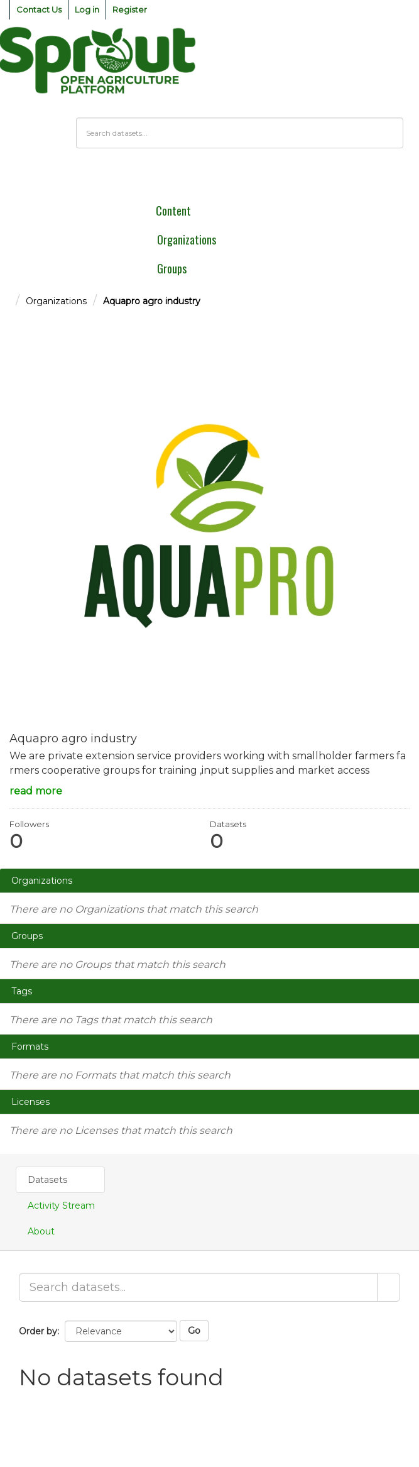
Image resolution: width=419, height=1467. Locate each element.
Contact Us (39, 9)
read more (35, 791)
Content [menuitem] (173, 210)
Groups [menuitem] (172, 268)
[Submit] (388, 1287)
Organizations (56, 301)
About (41, 1231)
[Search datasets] (239, 133)
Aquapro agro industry (151, 301)
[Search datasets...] (198, 1287)
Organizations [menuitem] (186, 239)
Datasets (47, 1179)
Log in (87, 9)
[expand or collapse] (403, 178)
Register (129, 9)
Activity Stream (61, 1205)
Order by (38, 1331)
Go (194, 1330)
